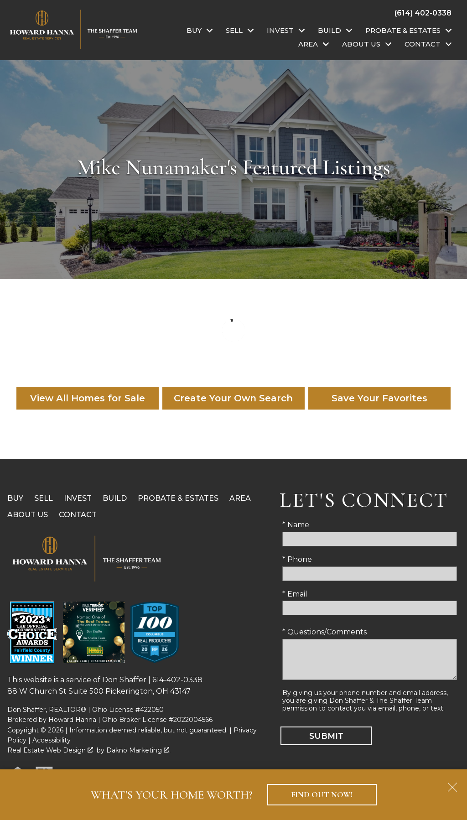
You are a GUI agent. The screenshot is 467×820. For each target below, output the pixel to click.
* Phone (297, 559)
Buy (15, 498)
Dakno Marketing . (138, 750)
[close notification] (452, 784)
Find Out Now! (322, 794)
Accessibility (51, 740)
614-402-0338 (177, 679)
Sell (43, 498)
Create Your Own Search (233, 398)
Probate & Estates (178, 498)
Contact (78, 514)
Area (240, 498)
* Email (294, 594)
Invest (78, 498)
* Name (295, 524)
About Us (27, 514)
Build (115, 498)
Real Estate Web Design (50, 750)
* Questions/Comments (324, 632)
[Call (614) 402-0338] (423, 12)
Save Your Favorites (379, 398)
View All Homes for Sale (87, 398)
